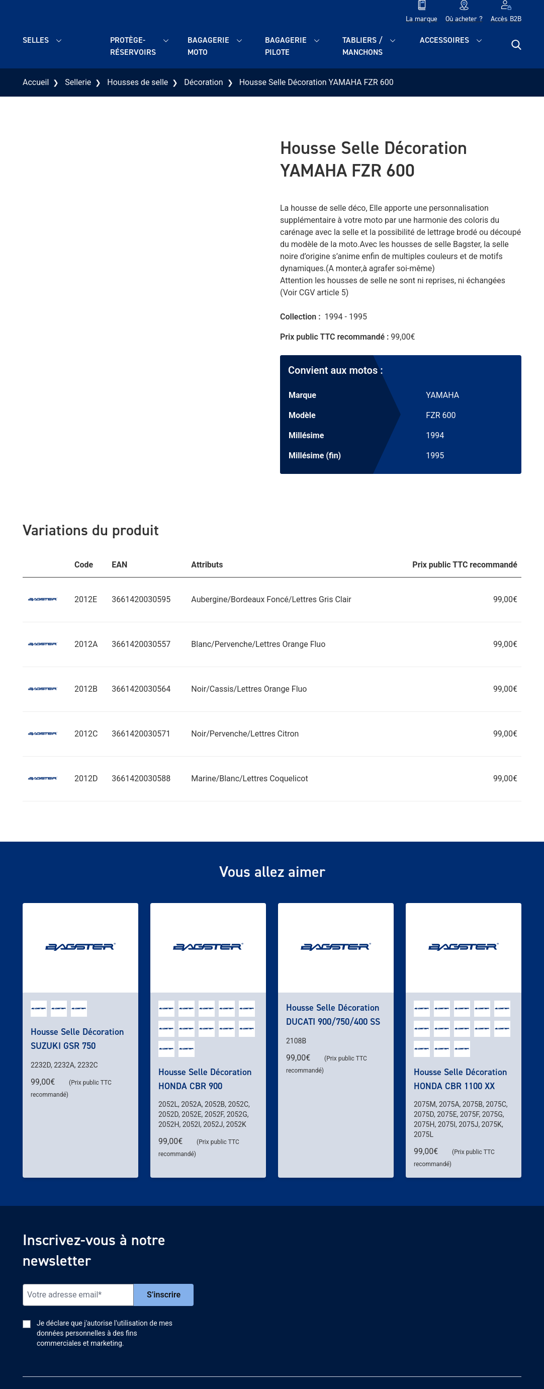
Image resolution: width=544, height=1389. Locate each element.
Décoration (203, 82)
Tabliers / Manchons (362, 46)
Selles (36, 40)
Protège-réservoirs (133, 46)
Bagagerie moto (208, 46)
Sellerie (78, 82)
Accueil (36, 82)
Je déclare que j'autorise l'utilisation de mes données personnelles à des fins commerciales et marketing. (104, 1333)
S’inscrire (163, 1294)
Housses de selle (137, 82)
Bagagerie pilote (286, 46)
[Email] (78, 1295)
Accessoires (444, 40)
